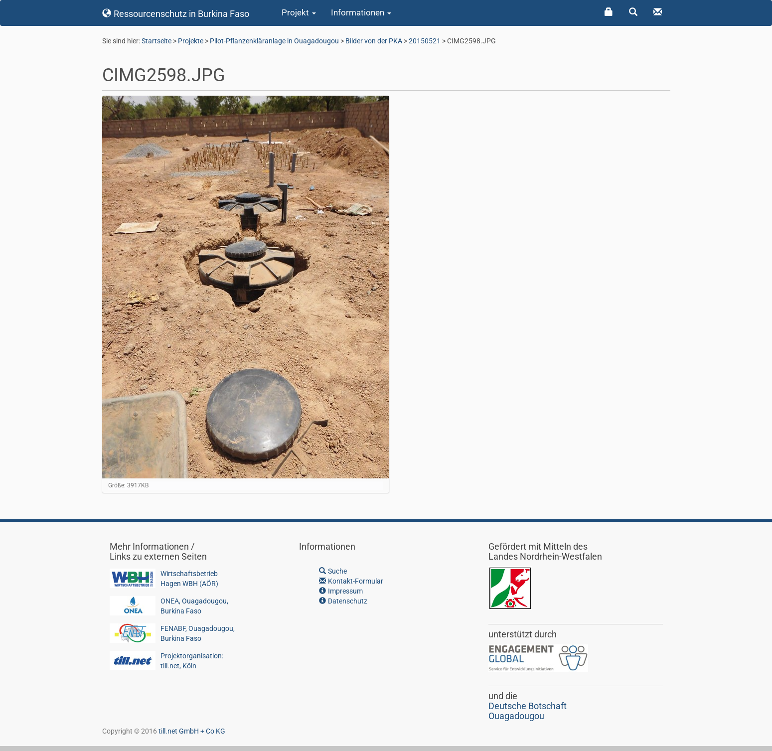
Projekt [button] (299, 12)
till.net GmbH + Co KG (191, 731)
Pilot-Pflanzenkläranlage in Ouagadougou (274, 41)
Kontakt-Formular (351, 581)
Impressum (341, 591)
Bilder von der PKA (373, 41)
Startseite (156, 41)
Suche (333, 571)
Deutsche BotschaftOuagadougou (527, 711)
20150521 (425, 41)
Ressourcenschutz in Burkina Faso (176, 13)
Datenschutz (343, 601)
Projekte (190, 41)
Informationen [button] (361, 12)
